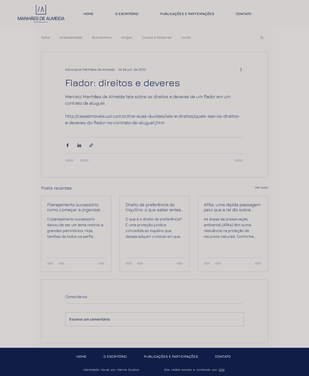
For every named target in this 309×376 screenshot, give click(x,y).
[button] (262, 37)
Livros (185, 37)
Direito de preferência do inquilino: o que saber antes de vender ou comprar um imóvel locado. (153, 207)
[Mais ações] (241, 69)
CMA (222, 369)
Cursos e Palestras (157, 37)
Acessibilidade (71, 37)
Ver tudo (261, 187)
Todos (45, 37)
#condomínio (102, 37)
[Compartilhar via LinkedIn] (79, 145)
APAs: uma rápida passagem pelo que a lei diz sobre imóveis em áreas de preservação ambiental (232, 207)
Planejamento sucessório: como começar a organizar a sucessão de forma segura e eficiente (75, 207)
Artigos (126, 37)
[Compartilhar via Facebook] (67, 145)
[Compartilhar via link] (91, 145)
